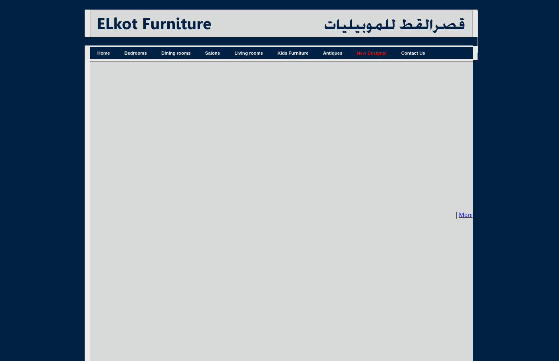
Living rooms (248, 53)
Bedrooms (136, 53)
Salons (212, 53)
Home (103, 53)
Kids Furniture (293, 53)
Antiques (333, 53)
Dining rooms (175, 53)
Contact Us (413, 53)
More (466, 214)
